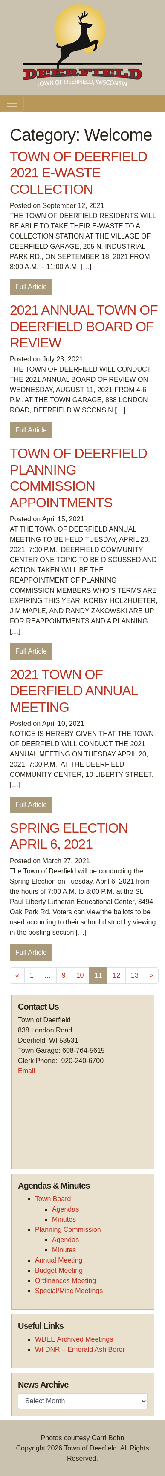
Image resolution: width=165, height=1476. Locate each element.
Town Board (53, 1199)
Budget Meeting (59, 1270)
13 (135, 975)
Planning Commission (68, 1229)
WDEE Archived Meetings (74, 1339)
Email (26, 1071)
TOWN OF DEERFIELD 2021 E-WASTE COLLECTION (78, 173)
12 (116, 975)
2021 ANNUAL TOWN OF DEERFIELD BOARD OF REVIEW (84, 326)
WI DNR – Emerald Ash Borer (80, 1349)
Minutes (64, 1219)
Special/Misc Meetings (69, 1290)
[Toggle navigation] (12, 103)
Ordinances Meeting (65, 1280)
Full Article (31, 286)
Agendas (65, 1209)
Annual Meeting (58, 1260)
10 (80, 975)
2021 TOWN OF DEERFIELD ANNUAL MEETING (73, 691)
